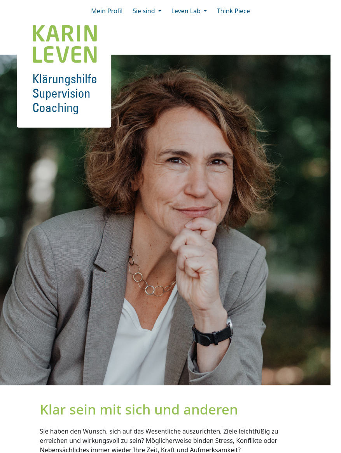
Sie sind (145, 11)
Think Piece (233, 11)
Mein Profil (109, 10)
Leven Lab (186, 11)
